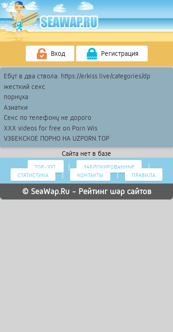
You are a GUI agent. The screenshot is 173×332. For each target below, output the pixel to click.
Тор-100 (46, 167)
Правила (143, 175)
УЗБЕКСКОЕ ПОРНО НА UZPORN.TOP (56, 138)
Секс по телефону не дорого (47, 117)
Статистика (33, 175)
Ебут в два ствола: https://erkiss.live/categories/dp (77, 76)
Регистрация (111, 54)
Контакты (90, 175)
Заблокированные (109, 167)
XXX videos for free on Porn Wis (50, 128)
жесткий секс (24, 87)
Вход (50, 54)
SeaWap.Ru (50, 191)
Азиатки (16, 107)
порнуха (16, 97)
